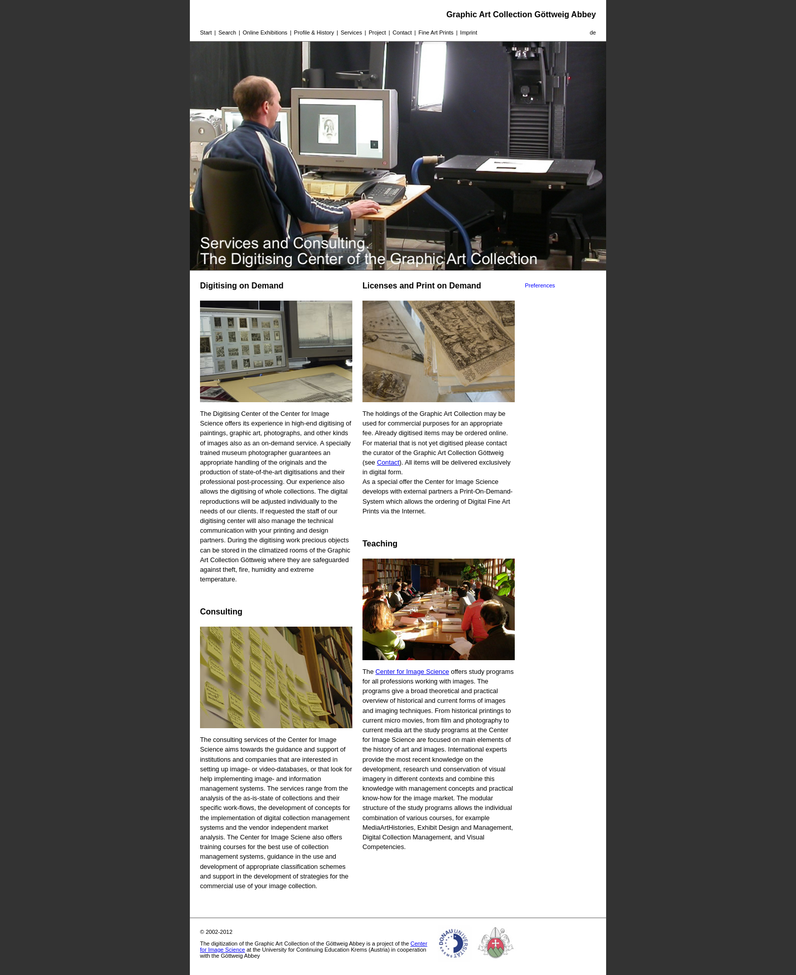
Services (351, 32)
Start (206, 32)
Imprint (468, 32)
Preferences (540, 285)
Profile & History (314, 32)
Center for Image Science (412, 671)
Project (377, 32)
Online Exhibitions (265, 32)
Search (227, 32)
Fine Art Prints (435, 32)
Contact (402, 32)
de (593, 32)
